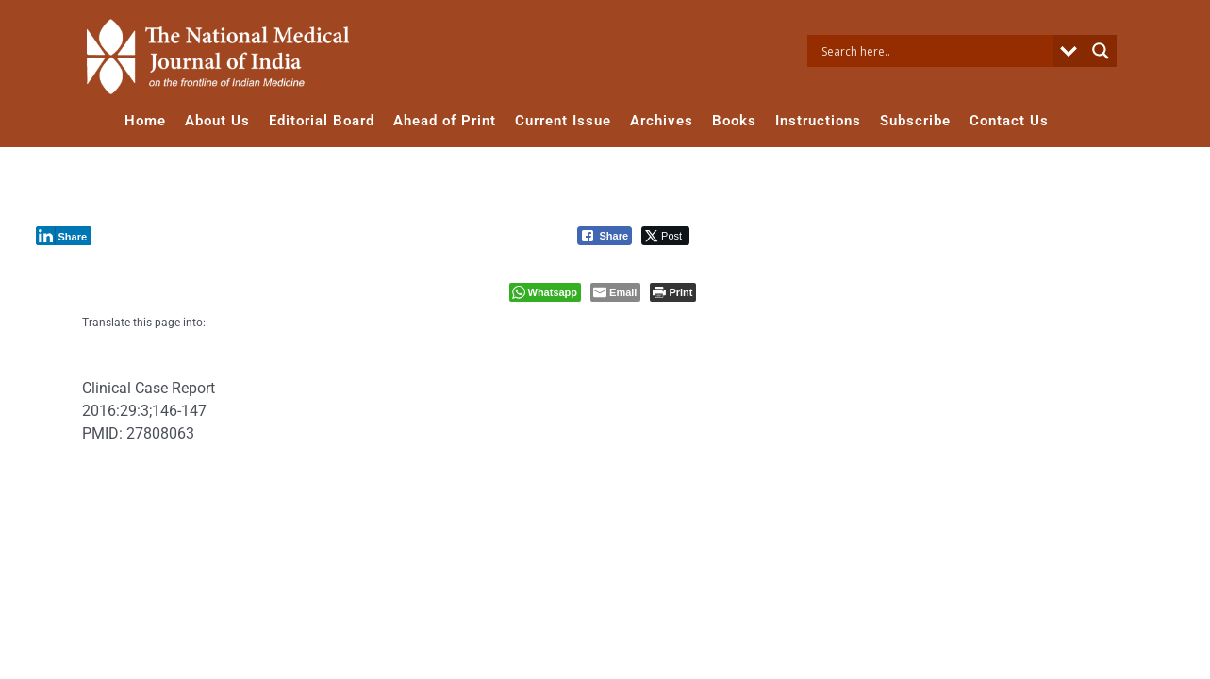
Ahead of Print (444, 120)
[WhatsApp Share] (545, 292)
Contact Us (1009, 120)
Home (145, 120)
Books (734, 120)
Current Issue (563, 120)
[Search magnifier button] (1101, 51)
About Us (217, 120)
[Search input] (934, 51)
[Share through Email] (615, 292)
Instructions (818, 120)
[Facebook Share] (604, 235)
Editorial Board (321, 120)
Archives (661, 120)
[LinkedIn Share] (64, 235)
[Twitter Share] (665, 235)
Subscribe (915, 120)
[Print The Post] (673, 292)
